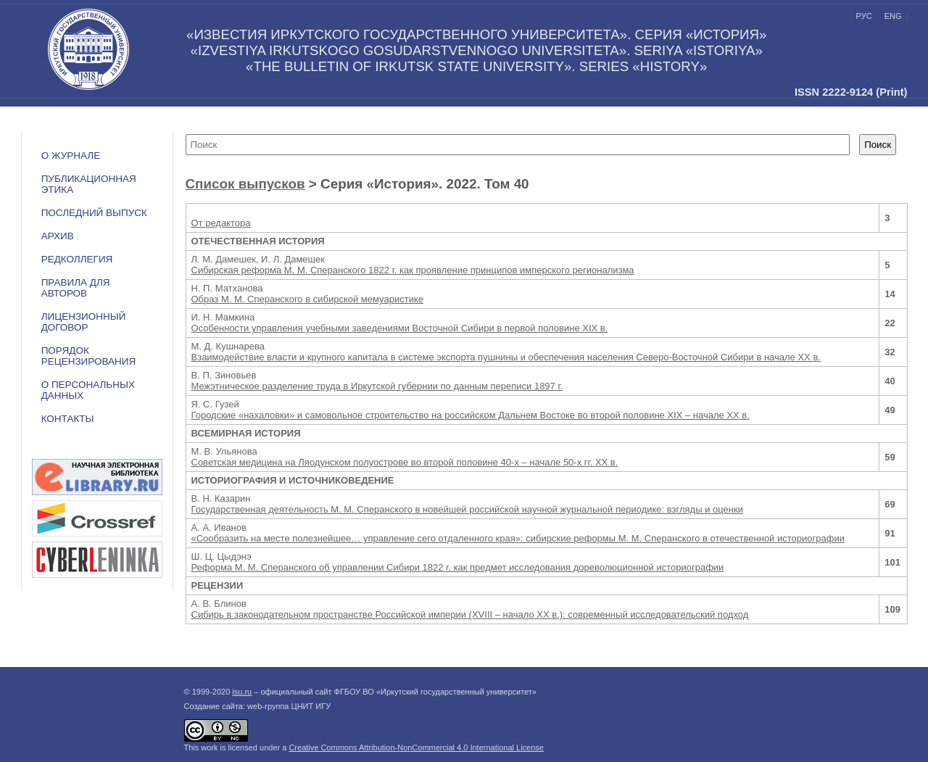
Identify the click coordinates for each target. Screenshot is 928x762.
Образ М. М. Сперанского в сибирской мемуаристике (307, 299)
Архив (57, 236)
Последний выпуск (94, 212)
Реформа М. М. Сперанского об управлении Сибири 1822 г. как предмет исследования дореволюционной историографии (457, 567)
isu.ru (242, 691)
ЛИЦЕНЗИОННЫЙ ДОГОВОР (83, 322)
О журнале (71, 155)
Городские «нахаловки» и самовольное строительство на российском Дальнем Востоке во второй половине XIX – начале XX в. (470, 415)
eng (893, 16)
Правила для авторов (75, 288)
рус (864, 16)
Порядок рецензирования (88, 356)
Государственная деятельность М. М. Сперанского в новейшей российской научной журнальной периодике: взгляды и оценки (467, 509)
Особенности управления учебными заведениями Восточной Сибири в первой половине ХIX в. (399, 328)
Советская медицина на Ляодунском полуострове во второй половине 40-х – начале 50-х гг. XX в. (404, 462)
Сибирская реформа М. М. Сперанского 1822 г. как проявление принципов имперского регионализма (412, 270)
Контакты (67, 418)
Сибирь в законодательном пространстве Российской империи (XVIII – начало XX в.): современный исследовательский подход (470, 614)
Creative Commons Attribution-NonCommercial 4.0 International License (416, 747)
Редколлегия (77, 259)
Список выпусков (245, 183)
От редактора (221, 223)
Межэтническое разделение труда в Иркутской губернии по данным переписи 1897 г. (377, 386)
